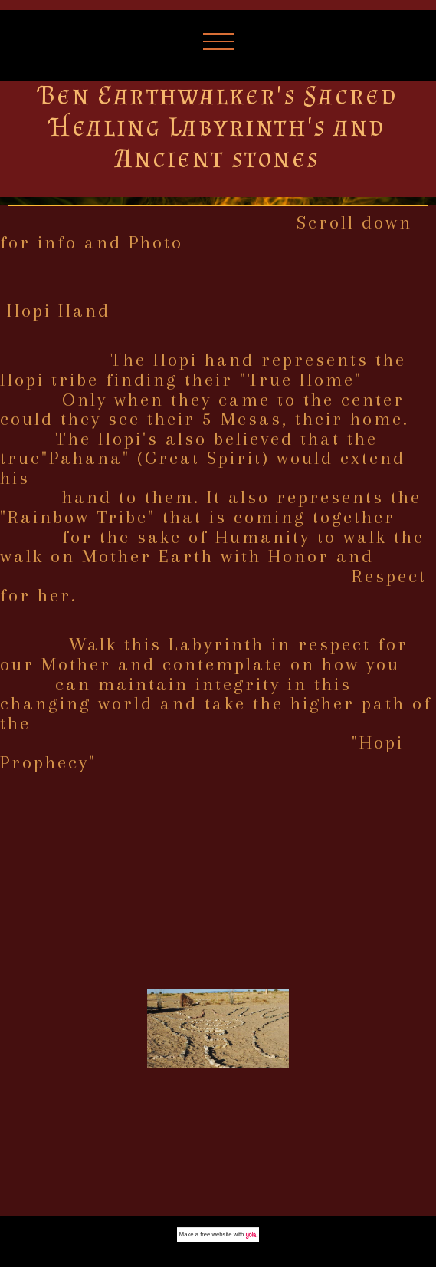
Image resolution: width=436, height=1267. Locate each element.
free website (215, 1234)
